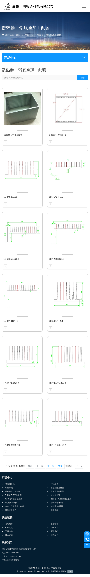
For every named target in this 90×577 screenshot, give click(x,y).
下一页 (50, 466)
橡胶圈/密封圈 (57, 506)
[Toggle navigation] (84, 6)
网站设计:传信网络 (58, 571)
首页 (18, 34)
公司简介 (9, 524)
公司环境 (54, 527)
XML (39, 571)
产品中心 (29, 34)
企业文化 (9, 527)
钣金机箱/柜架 (57, 503)
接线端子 (54, 484)
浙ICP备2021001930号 (26, 571)
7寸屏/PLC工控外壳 (13, 495)
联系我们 (54, 535)
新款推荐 (54, 510)
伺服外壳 (9, 488)
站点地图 (45, 571)
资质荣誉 (54, 524)
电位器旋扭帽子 (57, 491)
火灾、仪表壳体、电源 (14, 506)
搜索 (83, 78)
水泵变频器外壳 (57, 488)
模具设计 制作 (11, 503)
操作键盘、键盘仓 (12, 491)
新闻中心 (54, 531)
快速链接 (7, 517)
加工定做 (9, 535)
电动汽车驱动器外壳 (13, 499)
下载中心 (9, 531)
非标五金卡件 (10, 510)
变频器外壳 (10, 484)
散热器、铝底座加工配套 (49, 34)
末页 (60, 466)
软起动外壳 (55, 495)
